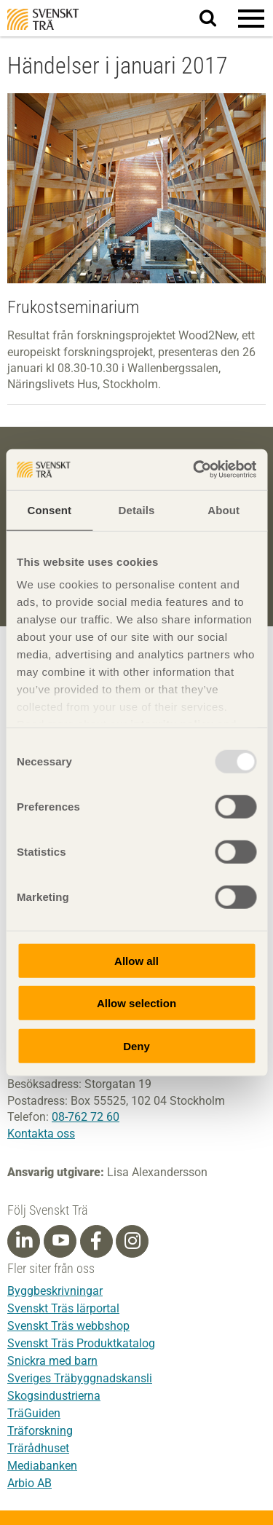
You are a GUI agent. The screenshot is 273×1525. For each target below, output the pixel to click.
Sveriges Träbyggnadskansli (79, 1378)
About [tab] (223, 509)
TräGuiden (33, 1413)
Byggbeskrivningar (55, 1291)
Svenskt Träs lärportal (63, 1308)
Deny (136, 1045)
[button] (251, 18)
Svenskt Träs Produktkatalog (81, 1343)
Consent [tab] (49, 509)
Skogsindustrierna (53, 1396)
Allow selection (136, 1003)
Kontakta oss (41, 1133)
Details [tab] (137, 509)
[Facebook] (96, 1241)
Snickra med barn (52, 1361)
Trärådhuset (38, 1448)
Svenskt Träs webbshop (68, 1326)
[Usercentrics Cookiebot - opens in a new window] (194, 469)
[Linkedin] (24, 1241)
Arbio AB (29, 1483)
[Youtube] (60, 1241)
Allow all (136, 960)
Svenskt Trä (43, 19)
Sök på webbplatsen (216, 18)
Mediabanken (42, 1466)
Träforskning (40, 1431)
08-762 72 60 (85, 1117)
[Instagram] (132, 1241)
